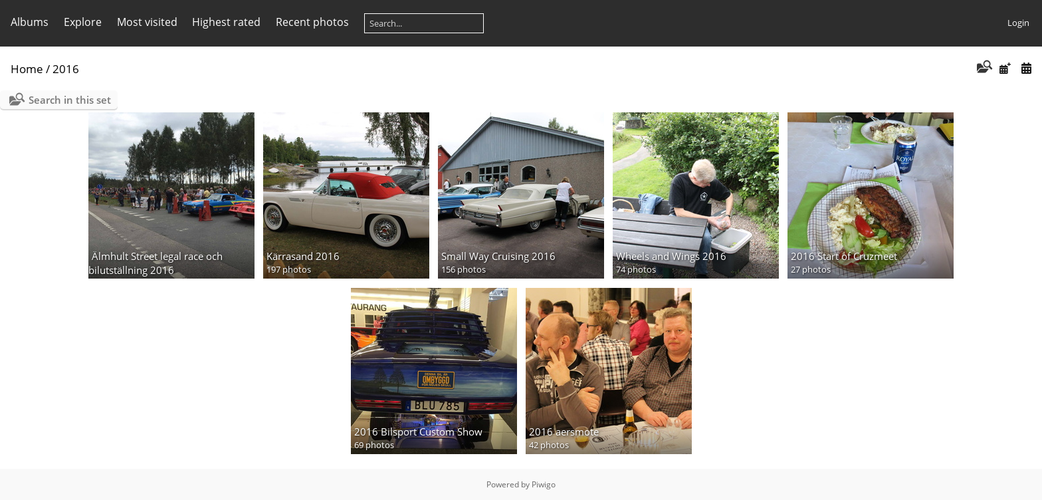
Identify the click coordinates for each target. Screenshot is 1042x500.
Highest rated (226, 22)
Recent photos (312, 22)
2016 (65, 68)
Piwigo (544, 484)
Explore (83, 22)
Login (1018, 23)
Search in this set (70, 99)
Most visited (147, 22)
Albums (30, 22)
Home (27, 68)
